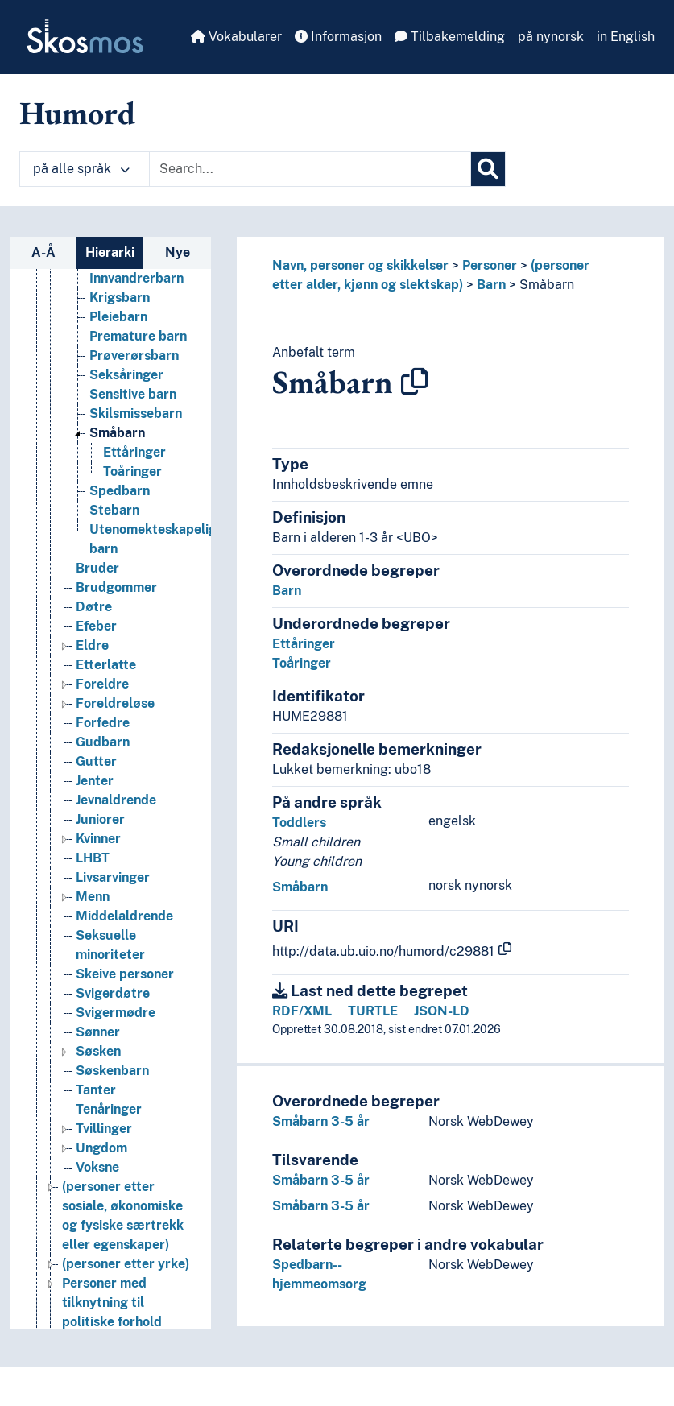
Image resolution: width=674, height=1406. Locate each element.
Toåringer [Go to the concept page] (132, 471)
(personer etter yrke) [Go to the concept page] (125, 1264)
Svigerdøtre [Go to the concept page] (113, 993)
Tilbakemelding (450, 36)
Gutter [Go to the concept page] (96, 761)
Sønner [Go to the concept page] (98, 1032)
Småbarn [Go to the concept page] (117, 432)
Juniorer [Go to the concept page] (100, 819)
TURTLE (373, 1011)
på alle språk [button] (81, 168)
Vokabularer (236, 36)
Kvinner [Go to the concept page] (98, 838)
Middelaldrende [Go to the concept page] (124, 916)
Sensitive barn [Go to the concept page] (132, 394)
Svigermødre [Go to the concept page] (115, 1012)
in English (626, 36)
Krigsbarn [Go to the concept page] (119, 297)
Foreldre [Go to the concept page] (102, 684)
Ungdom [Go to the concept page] (101, 1148)
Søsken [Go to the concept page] (98, 1051)
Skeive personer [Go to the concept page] (125, 974)
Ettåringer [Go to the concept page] (134, 452)
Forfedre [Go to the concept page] (103, 722)
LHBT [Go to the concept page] (93, 858)
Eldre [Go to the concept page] (92, 645)
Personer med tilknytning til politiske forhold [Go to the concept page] (112, 1302)
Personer (489, 265)
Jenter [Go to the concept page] (95, 780)
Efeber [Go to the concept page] (96, 626)
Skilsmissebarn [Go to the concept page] (135, 413)
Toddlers (299, 822)
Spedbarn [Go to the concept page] (119, 490)
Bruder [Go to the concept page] (97, 568)
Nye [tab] (177, 252)
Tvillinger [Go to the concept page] (104, 1128)
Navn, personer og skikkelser (360, 265)
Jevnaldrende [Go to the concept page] (116, 800)
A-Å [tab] (43, 252)
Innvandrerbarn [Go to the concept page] (136, 278)
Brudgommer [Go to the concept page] (116, 587)
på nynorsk (551, 36)
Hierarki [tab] (109, 252)
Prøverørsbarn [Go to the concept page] (134, 355)
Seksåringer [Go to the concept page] (126, 375)
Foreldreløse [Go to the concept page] (115, 703)
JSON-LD (441, 1011)
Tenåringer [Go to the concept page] (109, 1109)
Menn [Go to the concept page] (93, 896)
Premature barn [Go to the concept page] (138, 336)
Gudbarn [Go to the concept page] (103, 742)
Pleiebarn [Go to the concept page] (118, 317)
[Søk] (488, 169)
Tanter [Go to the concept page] (96, 1090)
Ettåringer (303, 643)
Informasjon (338, 36)
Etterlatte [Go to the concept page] (106, 664)
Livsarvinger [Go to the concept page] (113, 877)
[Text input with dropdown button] (310, 169)
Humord (77, 113)
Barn (491, 284)
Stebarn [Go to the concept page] (114, 510)
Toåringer (301, 663)
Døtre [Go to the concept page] (94, 606)
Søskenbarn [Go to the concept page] (112, 1070)
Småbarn (546, 284)
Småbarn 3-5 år (321, 1121)
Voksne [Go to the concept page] (97, 1167)
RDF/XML (302, 1011)
